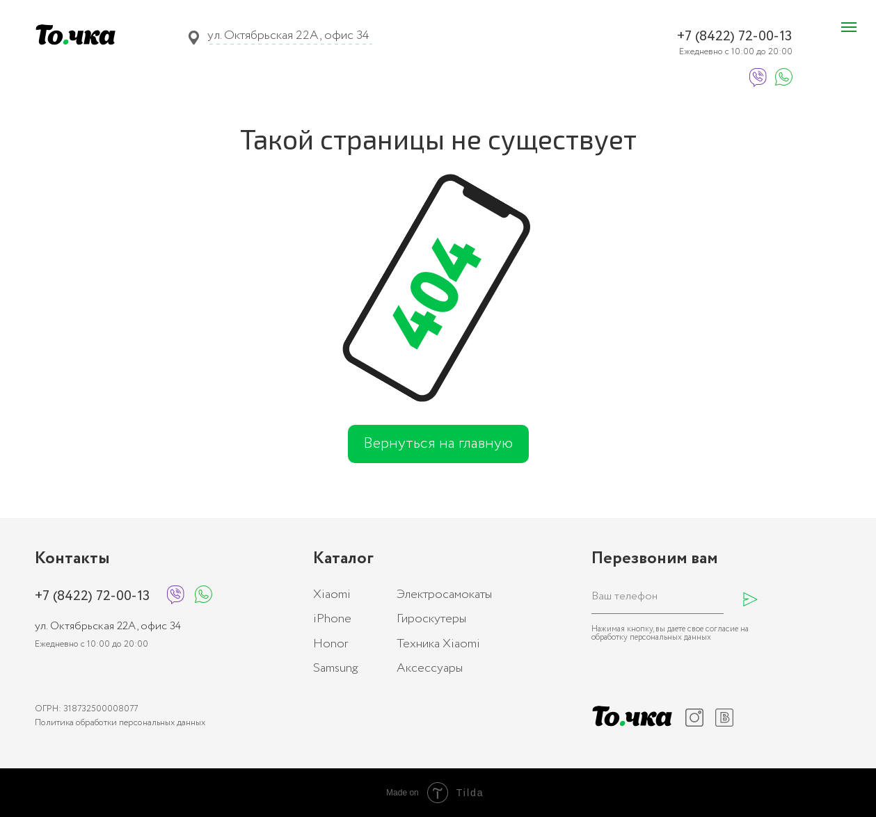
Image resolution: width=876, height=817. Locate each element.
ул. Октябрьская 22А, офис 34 (288, 35)
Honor (331, 644)
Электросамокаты (444, 594)
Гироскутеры (431, 619)
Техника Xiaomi (438, 644)
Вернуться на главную (438, 443)
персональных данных (670, 637)
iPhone (332, 619)
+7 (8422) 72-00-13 (734, 36)
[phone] (657, 596)
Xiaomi (332, 594)
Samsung (335, 668)
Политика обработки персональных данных (120, 722)
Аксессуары (430, 668)
